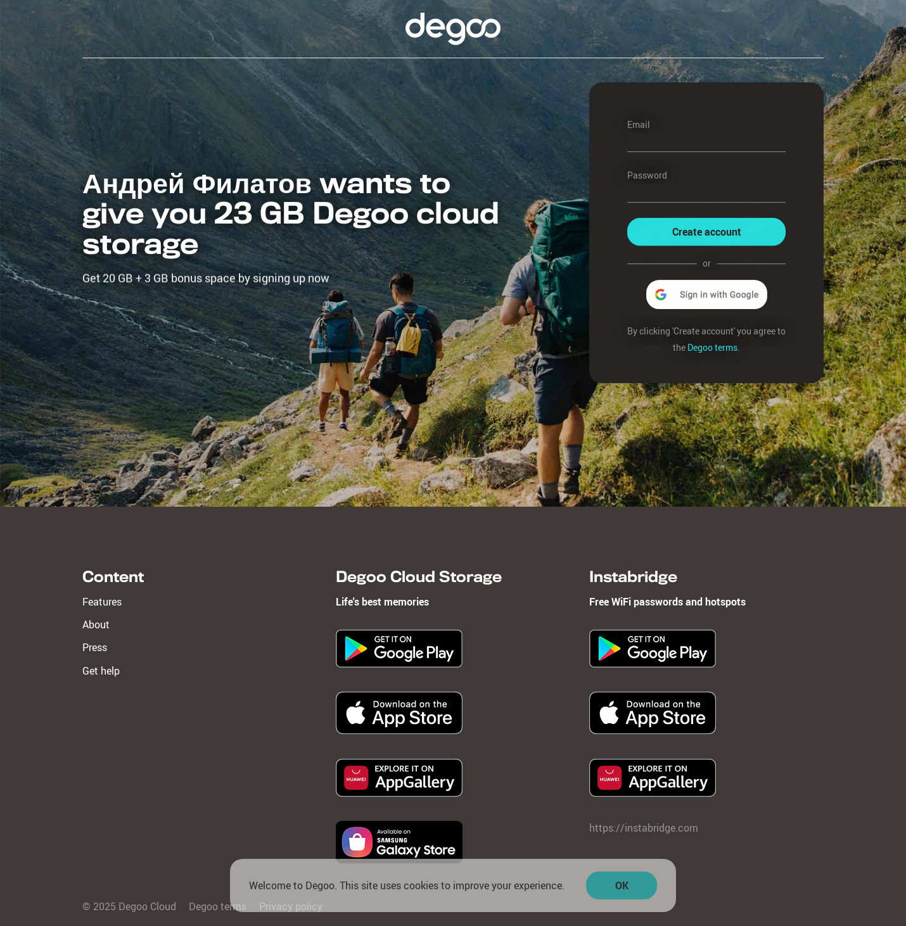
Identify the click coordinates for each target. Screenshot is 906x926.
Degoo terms (712, 347)
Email (638, 124)
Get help (101, 671)
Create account (706, 232)
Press (94, 647)
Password (647, 175)
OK (621, 889)
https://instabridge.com (643, 828)
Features (102, 602)
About (96, 624)
